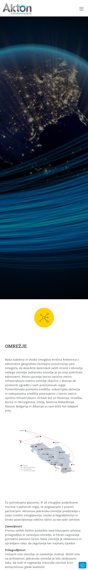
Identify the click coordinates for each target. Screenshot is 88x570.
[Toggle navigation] (81, 8)
